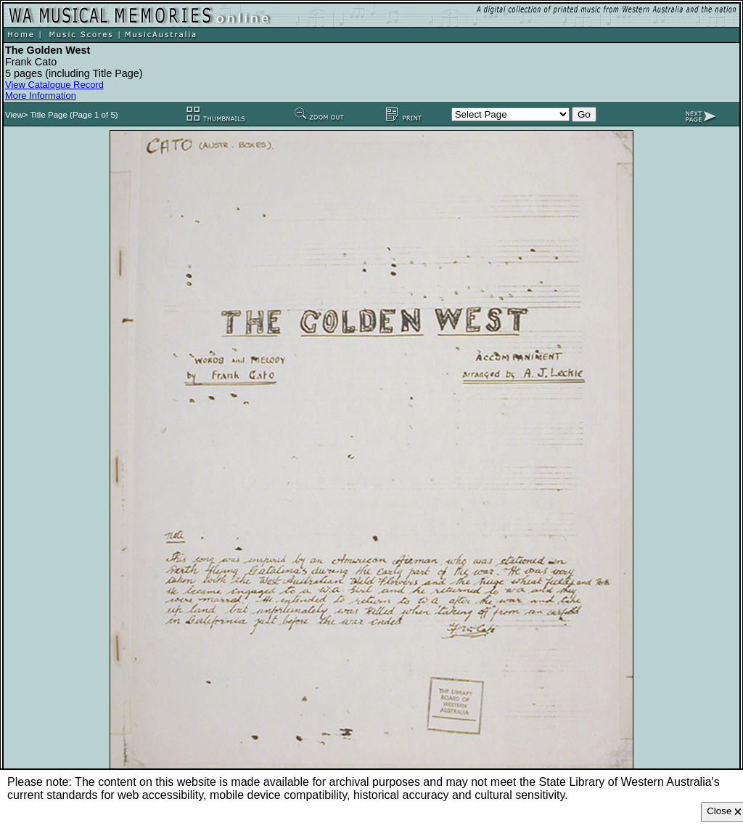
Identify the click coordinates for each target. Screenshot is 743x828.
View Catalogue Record (54, 84)
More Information (40, 95)
